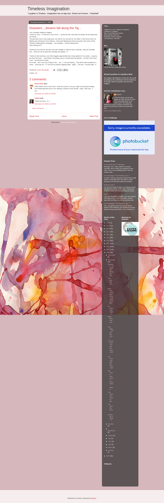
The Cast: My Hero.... (110, 408)
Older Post (94, 116)
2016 (108, 228)
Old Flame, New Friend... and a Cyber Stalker (110, 380)
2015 (108, 232)
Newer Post (34, 116)
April (110, 444)
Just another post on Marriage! (114, 164)
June (110, 441)
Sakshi (37, 98)
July (109, 438)
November (111, 260)
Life (36, 73)
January (111, 450)
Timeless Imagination (48, 8)
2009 (108, 249)
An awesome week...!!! (110, 310)
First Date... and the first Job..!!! (110, 332)
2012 (108, 240)
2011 (108, 243)
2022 (108, 223)
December (111, 255)
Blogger (93, 498)
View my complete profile (112, 111)
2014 (108, 234)
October (111, 424)
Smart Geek (39, 84)
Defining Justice (109, 185)
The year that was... (110, 282)
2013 (108, 237)
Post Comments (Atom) (68, 122)
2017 (108, 226)
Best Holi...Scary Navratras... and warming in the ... (110, 296)
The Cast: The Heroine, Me (110, 396)
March (110, 447)
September (111, 431)
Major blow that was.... (110, 320)
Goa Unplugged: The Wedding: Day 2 (116, 175)
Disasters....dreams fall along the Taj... (110, 270)
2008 (108, 252)
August (110, 435)
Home (64, 116)
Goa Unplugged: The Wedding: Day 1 (116, 203)
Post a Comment (38, 108)
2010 (108, 246)
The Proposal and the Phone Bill (110, 362)
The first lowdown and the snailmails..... (110, 347)
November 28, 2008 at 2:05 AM (45, 94)
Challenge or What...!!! (110, 417)
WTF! (106, 194)
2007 (108, 456)
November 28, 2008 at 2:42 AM (45, 104)
